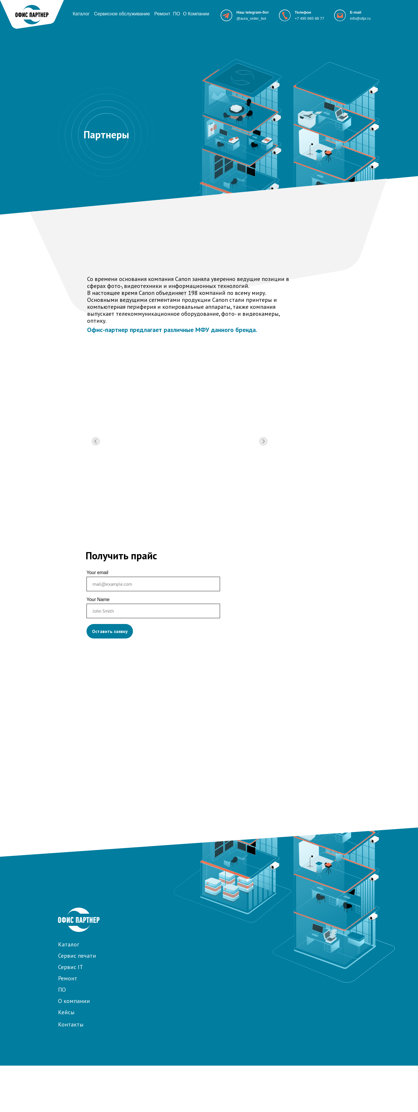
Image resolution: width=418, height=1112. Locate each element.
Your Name (98, 599)
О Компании (196, 13)
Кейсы (66, 1012)
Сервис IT (70, 967)
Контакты (71, 1024)
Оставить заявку (110, 631)
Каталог (81, 13)
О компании (74, 1001)
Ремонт (162, 13)
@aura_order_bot (251, 18)
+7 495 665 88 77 (309, 18)
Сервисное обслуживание (122, 13)
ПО (176, 13)
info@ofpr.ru (360, 18)
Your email (97, 572)
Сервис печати (77, 955)
